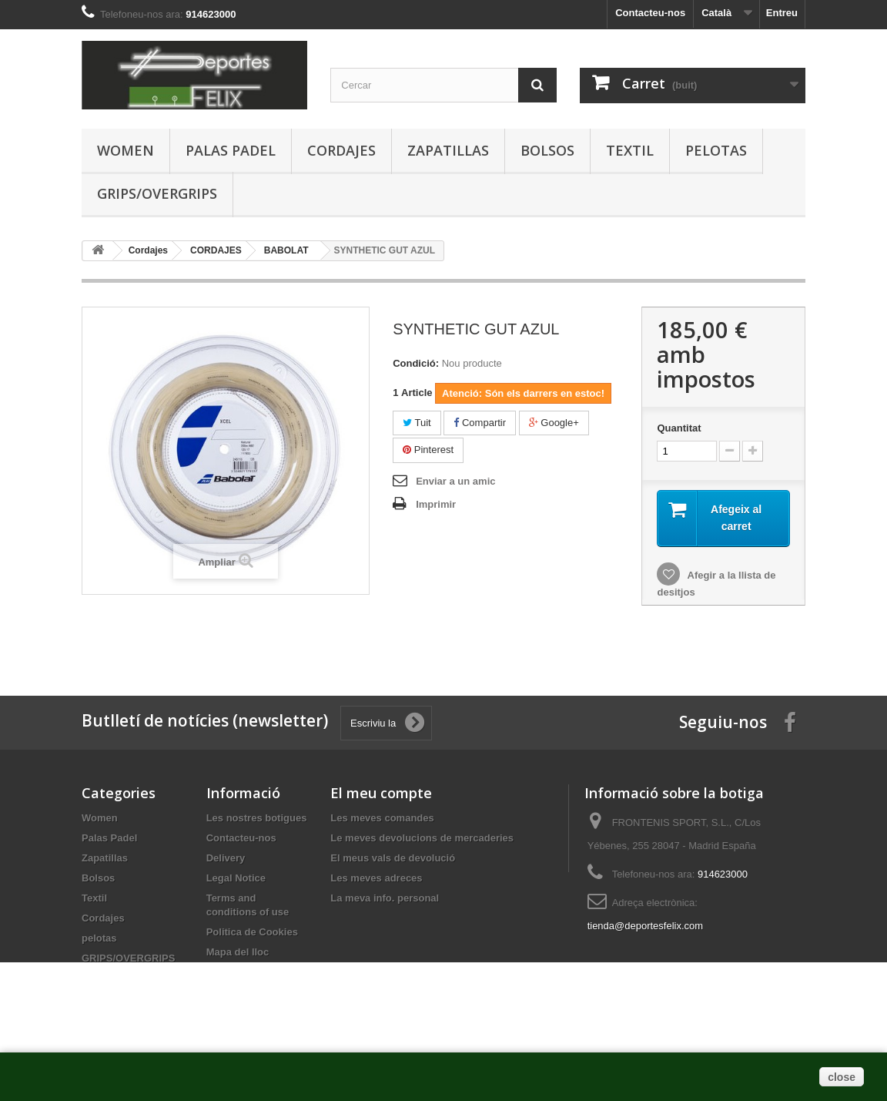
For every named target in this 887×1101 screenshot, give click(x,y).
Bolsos (547, 150)
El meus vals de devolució (392, 858)
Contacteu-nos (650, 12)
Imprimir (436, 504)
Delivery (226, 858)
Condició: (416, 363)
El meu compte (381, 793)
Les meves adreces (376, 878)
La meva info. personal (384, 898)
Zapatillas (448, 150)
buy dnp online (114, 643)
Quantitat (679, 428)
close (841, 1077)
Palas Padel (231, 150)
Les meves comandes (381, 818)
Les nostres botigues (256, 818)
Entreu (782, 12)
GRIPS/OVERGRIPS (157, 193)
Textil (630, 150)
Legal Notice (236, 878)
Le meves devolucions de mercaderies (422, 838)
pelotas (716, 150)
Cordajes (341, 150)
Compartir (480, 422)
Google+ (554, 422)
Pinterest (428, 449)
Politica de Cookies (252, 932)
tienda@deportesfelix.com (645, 925)
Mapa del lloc (237, 952)
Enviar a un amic (455, 481)
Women (125, 150)
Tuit (417, 422)
